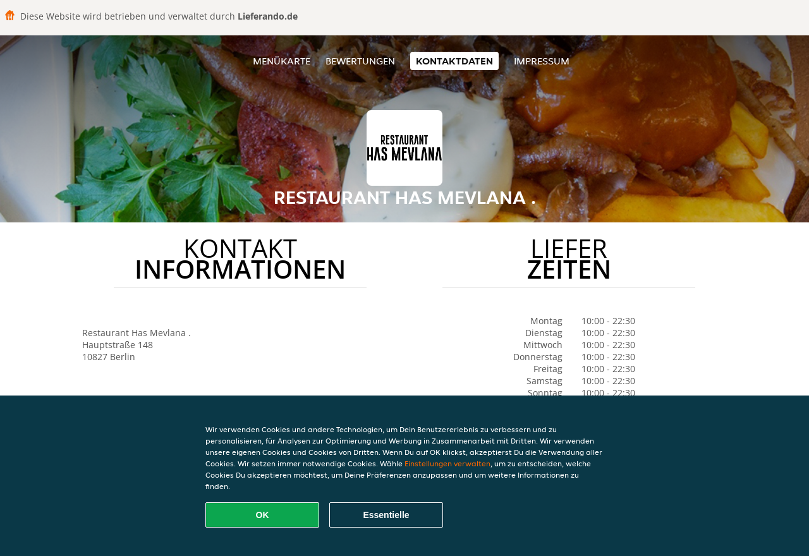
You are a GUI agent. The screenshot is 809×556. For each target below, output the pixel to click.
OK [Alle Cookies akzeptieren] (262, 515)
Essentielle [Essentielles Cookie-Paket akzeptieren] (386, 515)
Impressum (541, 61)
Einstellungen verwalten (447, 463)
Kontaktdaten (454, 61)
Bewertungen (360, 61)
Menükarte (281, 61)
